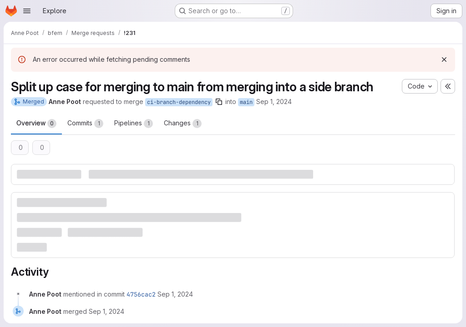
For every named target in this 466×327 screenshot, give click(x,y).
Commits (85, 123)
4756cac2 (141, 294)
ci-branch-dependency (179, 102)
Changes (183, 123)
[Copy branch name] (218, 101)
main (246, 102)
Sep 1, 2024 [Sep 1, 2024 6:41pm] (274, 101)
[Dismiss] (444, 59)
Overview (36, 123)
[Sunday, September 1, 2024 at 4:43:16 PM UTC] (175, 294)
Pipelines (133, 123)
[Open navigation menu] (27, 11)
